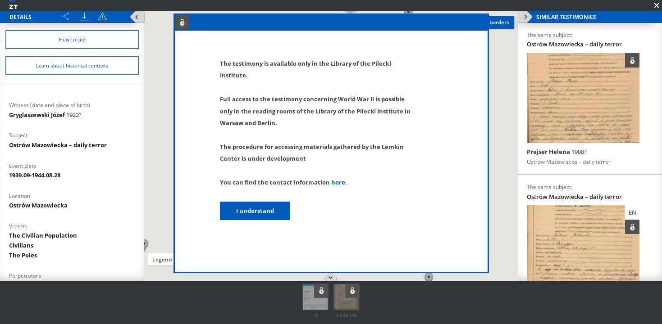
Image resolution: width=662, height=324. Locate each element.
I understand (255, 211)
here (338, 182)
